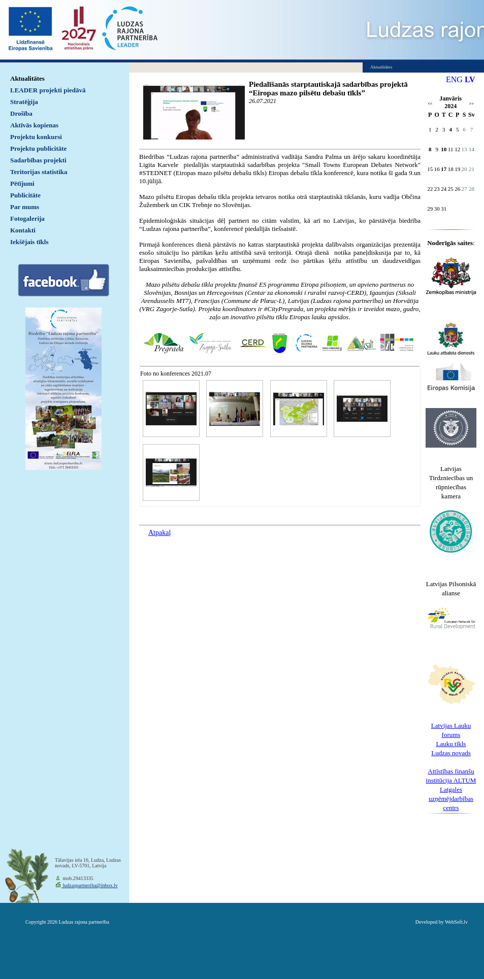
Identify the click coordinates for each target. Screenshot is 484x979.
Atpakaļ (159, 532)
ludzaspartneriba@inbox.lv (89, 885)
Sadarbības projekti (38, 160)
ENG (454, 79)
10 (443, 149)
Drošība (21, 113)
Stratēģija (24, 102)
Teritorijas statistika (39, 172)
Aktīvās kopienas (34, 125)
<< (430, 104)
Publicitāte (25, 195)
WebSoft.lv (456, 922)
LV (470, 79)
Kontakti (23, 230)
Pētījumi (22, 183)
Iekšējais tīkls (29, 242)
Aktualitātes (27, 78)
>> (471, 104)
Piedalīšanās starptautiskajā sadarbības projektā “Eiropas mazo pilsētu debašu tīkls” (328, 88)
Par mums (24, 207)
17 (443, 169)
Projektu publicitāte (38, 148)
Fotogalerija (27, 218)
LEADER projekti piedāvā (48, 90)
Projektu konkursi (36, 137)
